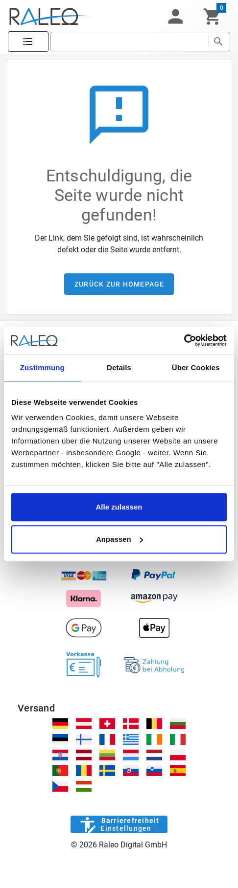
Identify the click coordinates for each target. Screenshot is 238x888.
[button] (175, 16)
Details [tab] (119, 367)
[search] (129, 41)
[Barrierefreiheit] (119, 824)
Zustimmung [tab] (42, 367)
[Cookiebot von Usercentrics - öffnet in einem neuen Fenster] (184, 340)
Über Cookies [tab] (196, 367)
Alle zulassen (118, 507)
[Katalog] (28, 41)
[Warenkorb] (212, 16)
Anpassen (119, 539)
